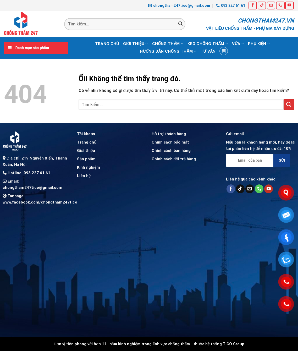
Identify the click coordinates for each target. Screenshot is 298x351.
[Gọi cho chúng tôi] (280, 5)
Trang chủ (107, 44)
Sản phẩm (86, 159)
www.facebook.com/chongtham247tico (40, 202)
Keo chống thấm (207, 43)
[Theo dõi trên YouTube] (289, 5)
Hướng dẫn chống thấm (168, 51)
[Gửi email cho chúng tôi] (271, 5)
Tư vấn (208, 51)
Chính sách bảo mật (170, 142)
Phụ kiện (259, 43)
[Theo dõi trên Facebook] (253, 5)
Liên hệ (84, 175)
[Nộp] (180, 24)
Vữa (238, 43)
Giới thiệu (135, 43)
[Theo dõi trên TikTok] (262, 5)
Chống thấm (168, 43)
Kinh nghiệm (88, 167)
